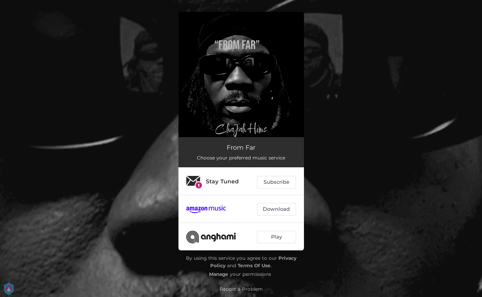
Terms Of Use (254, 265)
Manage (218, 274)
